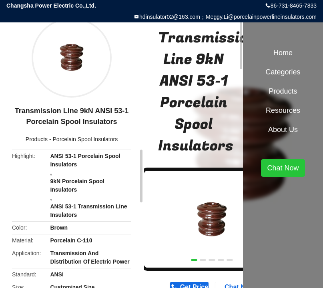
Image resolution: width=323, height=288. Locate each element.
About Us (283, 130)
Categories (282, 72)
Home (283, 53)
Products (37, 139)
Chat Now (283, 168)
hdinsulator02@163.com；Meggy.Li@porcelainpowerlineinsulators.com (228, 17)
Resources (283, 110)
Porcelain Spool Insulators (85, 139)
